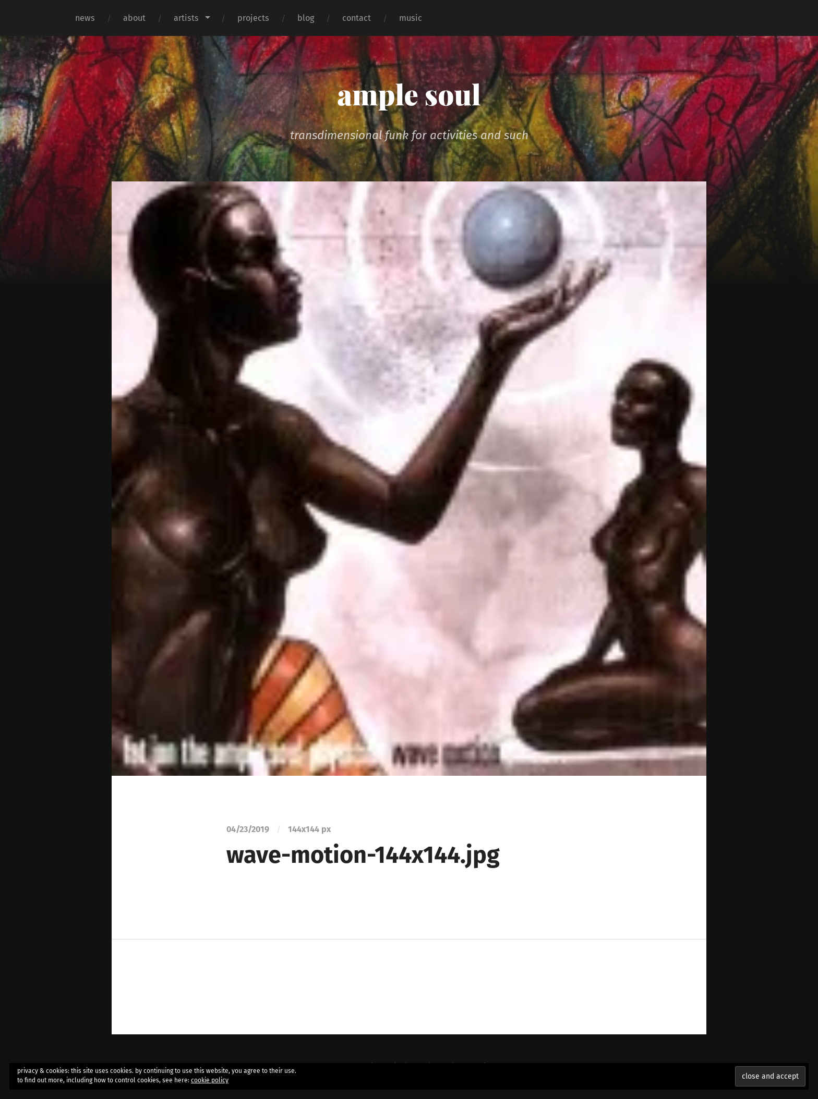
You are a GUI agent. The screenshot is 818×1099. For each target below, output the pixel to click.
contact (356, 18)
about (134, 18)
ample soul (408, 94)
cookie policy (209, 1080)
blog (305, 18)
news (85, 18)
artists (186, 18)
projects (253, 18)
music (410, 18)
